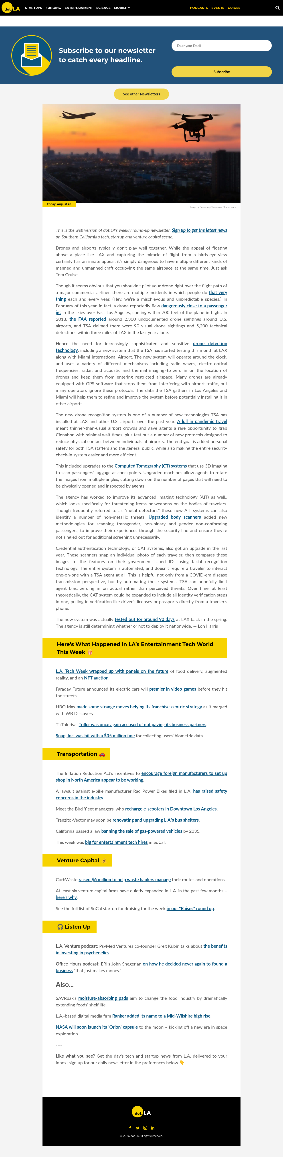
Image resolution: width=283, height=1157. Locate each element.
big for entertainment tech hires (116, 842)
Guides (234, 8)
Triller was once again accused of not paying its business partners (142, 724)
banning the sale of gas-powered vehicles (141, 831)
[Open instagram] (145, 1128)
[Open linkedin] (153, 1128)
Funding (53, 8)
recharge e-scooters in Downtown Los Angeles (171, 808)
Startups (33, 8)
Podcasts (199, 8)
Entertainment (79, 8)
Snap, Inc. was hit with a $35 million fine (95, 735)
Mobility (122, 8)
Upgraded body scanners (174, 517)
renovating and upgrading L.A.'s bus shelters (156, 819)
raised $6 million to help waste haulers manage (125, 879)
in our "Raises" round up (190, 908)
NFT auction (96, 677)
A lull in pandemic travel (202, 421)
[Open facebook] (130, 1128)
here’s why (66, 897)
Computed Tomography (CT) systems (151, 465)
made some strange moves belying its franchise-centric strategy (139, 706)
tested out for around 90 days (145, 619)
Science (103, 8)
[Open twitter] (138, 1128)
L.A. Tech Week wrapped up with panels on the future (112, 671)
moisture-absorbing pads (103, 998)
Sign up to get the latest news (199, 230)
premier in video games (172, 688)
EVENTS (217, 8)
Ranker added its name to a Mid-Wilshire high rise (160, 1015)
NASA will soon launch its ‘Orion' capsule (97, 1027)
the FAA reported (87, 319)
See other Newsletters (141, 94)
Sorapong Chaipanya (210, 207)
